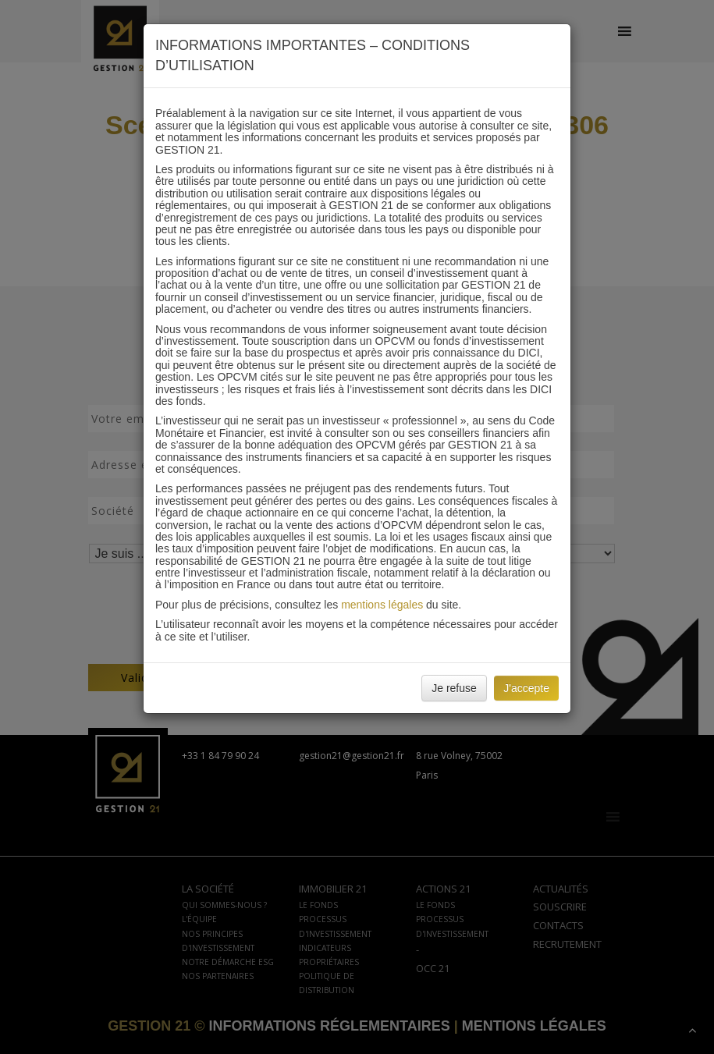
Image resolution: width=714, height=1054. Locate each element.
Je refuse (454, 688)
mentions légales (382, 604)
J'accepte (526, 688)
